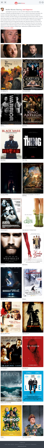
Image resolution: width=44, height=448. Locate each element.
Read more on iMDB (8, 28)
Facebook (43, 2)
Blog (9, 444)
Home (6, 444)
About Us (17, 444)
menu (2, 2)
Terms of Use (27, 444)
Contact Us (22, 444)
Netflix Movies (20, 446)
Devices (12, 444)
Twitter (40, 2)
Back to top (22, 442)
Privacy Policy (33, 444)
